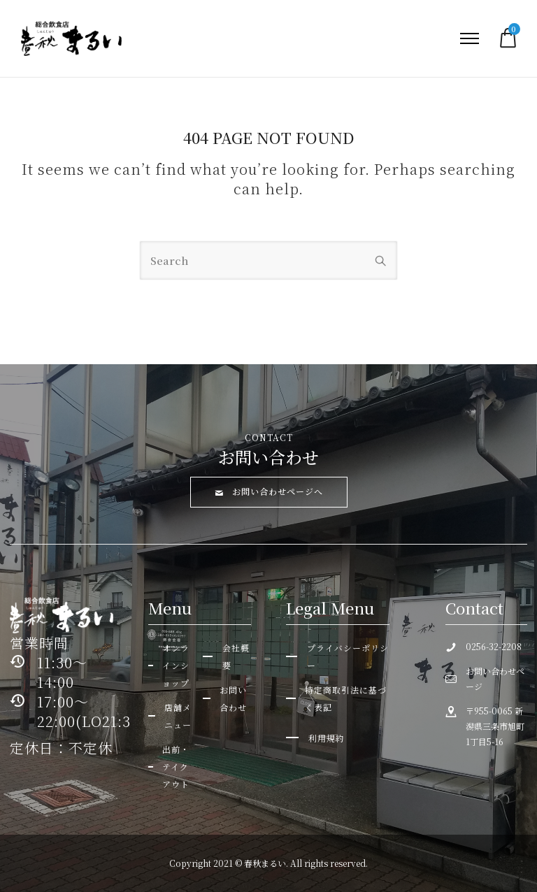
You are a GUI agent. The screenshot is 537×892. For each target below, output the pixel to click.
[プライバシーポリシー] (337, 656)
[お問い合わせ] (227, 698)
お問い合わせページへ (269, 491)
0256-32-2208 (494, 646)
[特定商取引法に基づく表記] (337, 698)
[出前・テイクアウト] (172, 766)
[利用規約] (315, 738)
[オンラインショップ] (172, 665)
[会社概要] (227, 656)
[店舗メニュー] (172, 715)
